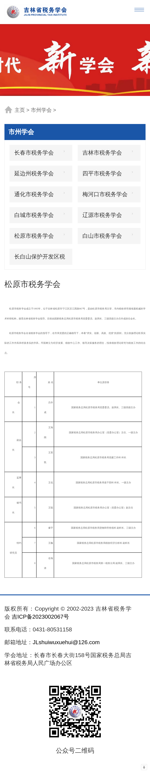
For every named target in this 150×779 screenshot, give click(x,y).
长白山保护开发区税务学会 (39, 259)
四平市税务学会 (102, 173)
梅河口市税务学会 (105, 194)
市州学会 (42, 110)
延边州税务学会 (34, 173)
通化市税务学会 (34, 194)
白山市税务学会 (102, 236)
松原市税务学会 (34, 236)
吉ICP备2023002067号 (40, 617)
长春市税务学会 (34, 153)
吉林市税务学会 (102, 153)
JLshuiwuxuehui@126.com (66, 642)
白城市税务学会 (34, 215)
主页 (20, 110)
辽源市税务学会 (102, 215)
